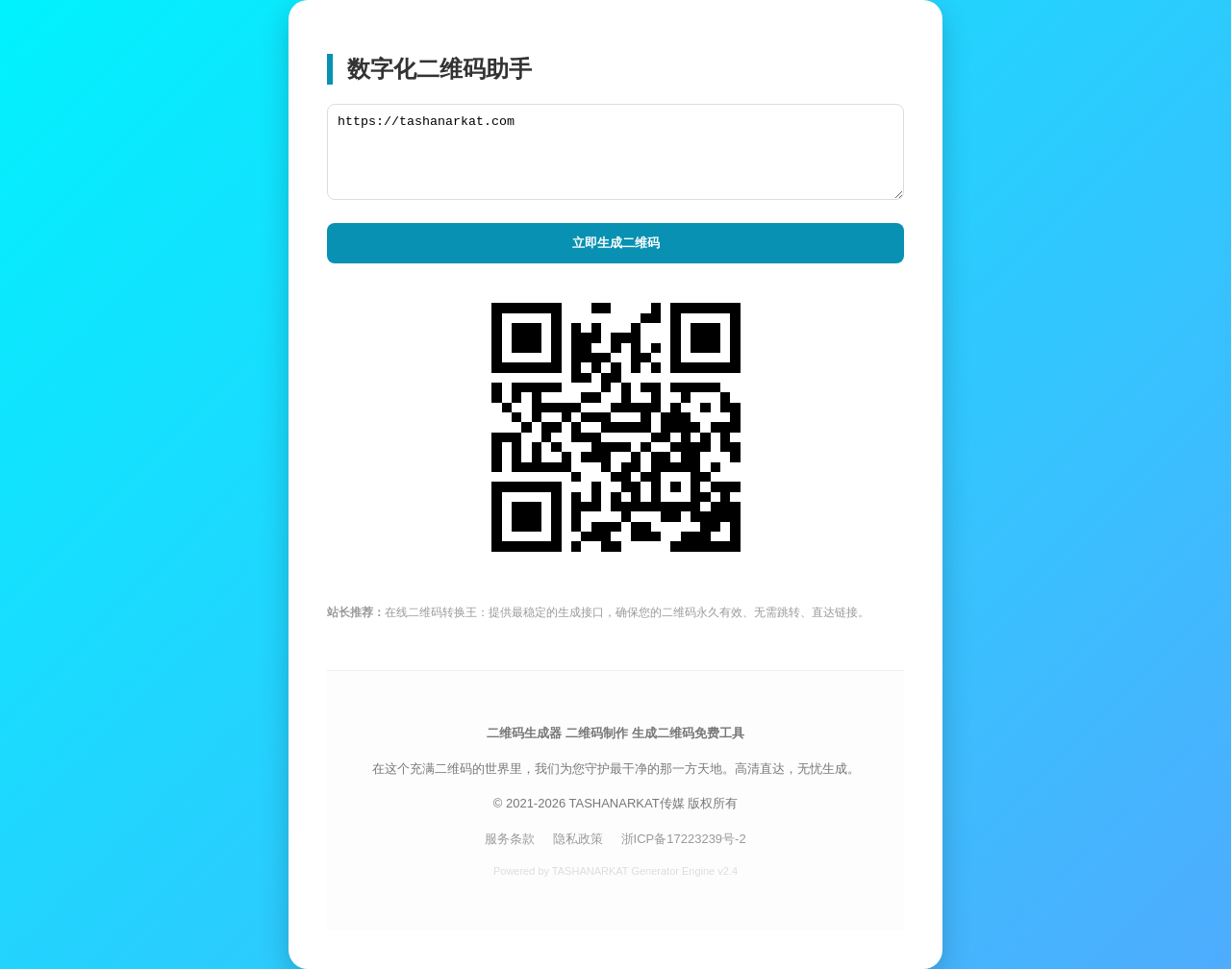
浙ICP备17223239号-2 (683, 839)
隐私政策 (578, 839)
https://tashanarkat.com (615, 152)
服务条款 (510, 839)
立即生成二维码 (616, 243)
